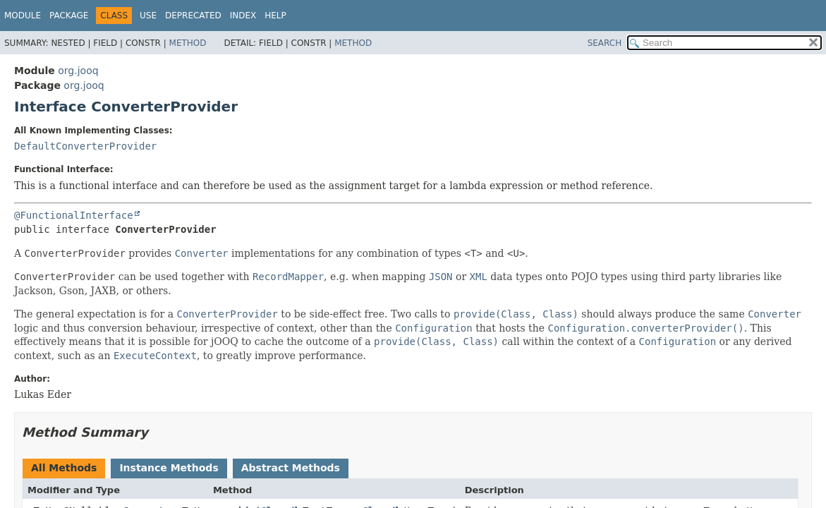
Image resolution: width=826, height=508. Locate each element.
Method (188, 43)
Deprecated (193, 15)
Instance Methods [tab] (168, 467)
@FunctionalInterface (73, 215)
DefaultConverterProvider (85, 146)
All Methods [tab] (64, 467)
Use (148, 15)
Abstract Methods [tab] (290, 467)
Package (68, 15)
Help (275, 15)
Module (22, 15)
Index (243, 15)
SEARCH (605, 43)
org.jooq (78, 70)
